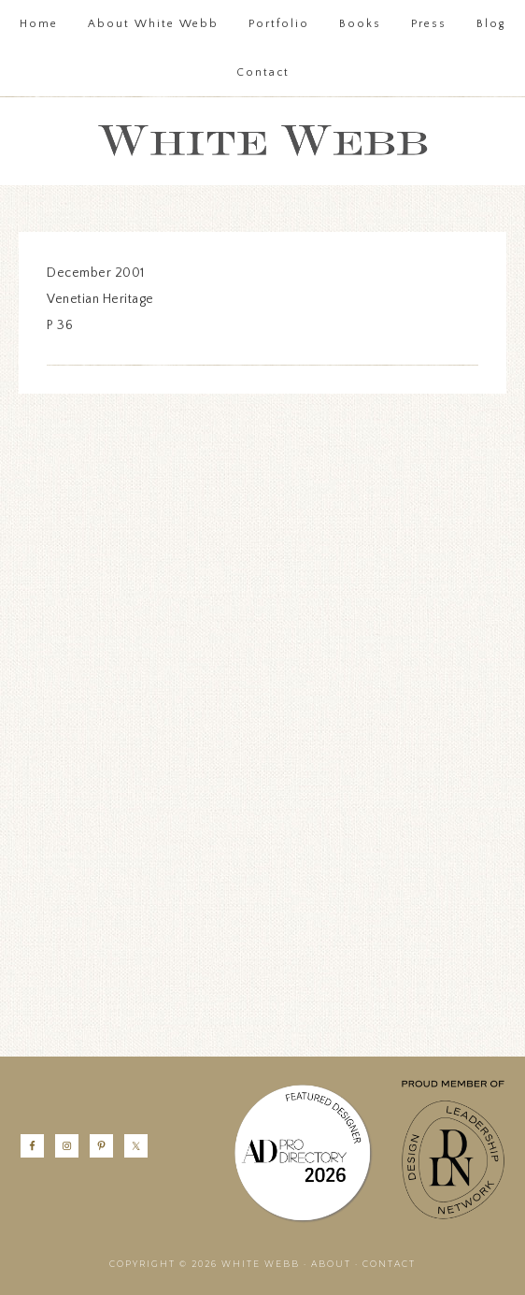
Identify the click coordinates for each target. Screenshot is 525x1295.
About (331, 1264)
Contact (389, 1264)
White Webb (262, 141)
